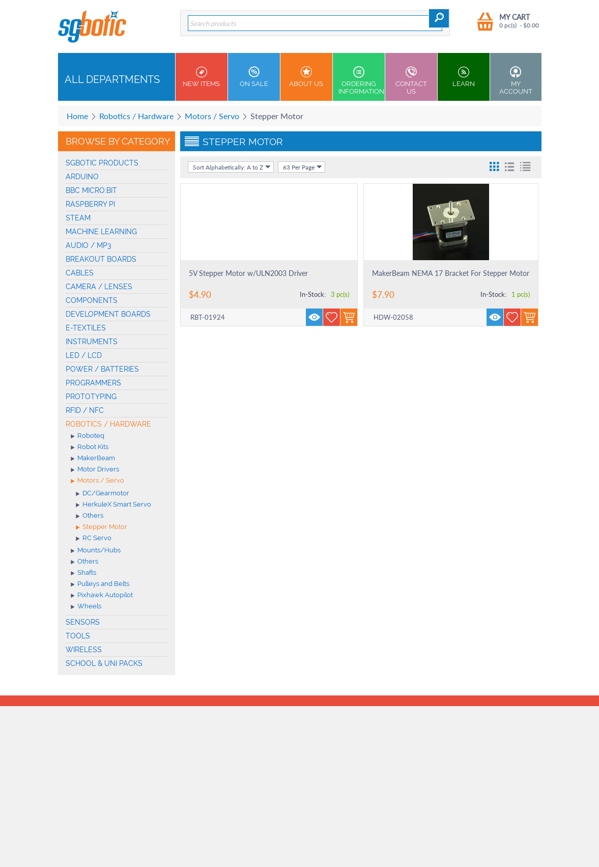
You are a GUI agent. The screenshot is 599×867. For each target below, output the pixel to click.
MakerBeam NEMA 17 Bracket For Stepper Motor (450, 273)
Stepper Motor (101, 527)
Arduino (82, 177)
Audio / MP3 (88, 245)
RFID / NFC (85, 410)
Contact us (411, 80)
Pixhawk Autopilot (102, 595)
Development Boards (108, 314)
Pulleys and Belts (100, 584)
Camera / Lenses (99, 287)
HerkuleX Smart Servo (113, 505)
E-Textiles (86, 328)
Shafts (83, 573)
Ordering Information (361, 80)
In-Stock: (313, 294)
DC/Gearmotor (102, 493)
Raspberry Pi (90, 204)
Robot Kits (89, 447)
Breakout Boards (101, 259)
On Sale (254, 77)
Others (89, 516)
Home (77, 116)
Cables (80, 273)
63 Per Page (302, 167)
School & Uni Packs (104, 663)
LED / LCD (84, 355)
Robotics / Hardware (136, 116)
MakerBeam (93, 458)
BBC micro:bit (91, 190)
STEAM (78, 218)
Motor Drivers (95, 469)
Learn (463, 77)
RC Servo (93, 538)
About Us (306, 77)
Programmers (93, 383)
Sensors (83, 622)
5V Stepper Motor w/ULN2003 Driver (248, 273)
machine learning (101, 232)
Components (92, 300)
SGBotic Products (102, 163)
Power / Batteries (102, 369)
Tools (78, 636)
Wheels (86, 606)
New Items (201, 77)
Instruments (92, 342)
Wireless (84, 650)
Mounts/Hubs (96, 550)
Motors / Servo (212, 116)
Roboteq (87, 436)
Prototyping (91, 397)
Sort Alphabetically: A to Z (232, 167)
